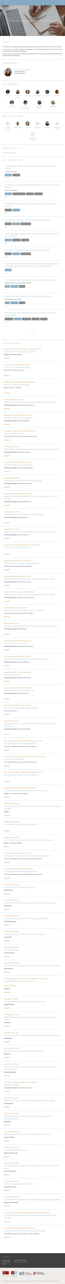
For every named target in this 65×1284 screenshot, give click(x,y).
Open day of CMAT (11, 1085)
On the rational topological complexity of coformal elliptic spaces (29, 903)
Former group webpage (9, 152)
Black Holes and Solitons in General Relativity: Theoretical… (27, 1134)
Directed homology (12, 950)
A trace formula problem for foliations (19, 1184)
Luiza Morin (27, 127)
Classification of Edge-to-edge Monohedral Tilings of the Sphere (29, 594)
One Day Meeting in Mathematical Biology (21, 708)
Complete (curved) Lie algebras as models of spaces (24, 514)
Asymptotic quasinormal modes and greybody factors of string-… (30, 1100)
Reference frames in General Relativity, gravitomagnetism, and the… (31, 532)
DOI (6, 178)
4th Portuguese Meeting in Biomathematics (21, 563)
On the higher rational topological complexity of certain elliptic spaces (31, 449)
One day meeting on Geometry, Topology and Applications (27, 855)
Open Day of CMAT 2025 (14, 433)
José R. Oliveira (11, 106)
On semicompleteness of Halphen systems (21, 824)
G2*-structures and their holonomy (18, 465)
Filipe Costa (47, 95)
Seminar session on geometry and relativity (21, 775)
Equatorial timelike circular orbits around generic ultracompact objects (32, 1035)
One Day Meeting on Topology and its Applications (24, 610)
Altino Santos (8, 95)
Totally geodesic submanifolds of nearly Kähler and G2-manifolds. (30, 402)
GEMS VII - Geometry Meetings (16, 384)
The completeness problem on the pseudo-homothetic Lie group (30, 280)
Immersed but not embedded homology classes (23, 480)
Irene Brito (57, 95)
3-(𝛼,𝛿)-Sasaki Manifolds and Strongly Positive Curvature (26, 659)
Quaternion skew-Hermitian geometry (19, 887)
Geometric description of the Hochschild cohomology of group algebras (32, 1199)
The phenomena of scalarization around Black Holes (24, 1001)
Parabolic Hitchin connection (15, 643)
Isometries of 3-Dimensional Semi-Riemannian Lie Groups (28, 296)
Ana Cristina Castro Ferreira (21, 70)
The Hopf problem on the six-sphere (18, 418)
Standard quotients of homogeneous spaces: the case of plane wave (30, 626)
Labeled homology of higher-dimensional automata (24, 934)
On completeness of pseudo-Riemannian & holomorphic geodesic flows (32, 965)
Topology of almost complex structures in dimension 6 (25, 790)
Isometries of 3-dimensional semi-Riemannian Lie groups (27, 220)
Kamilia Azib (37, 127)
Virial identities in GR (12, 675)
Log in (56, 2)
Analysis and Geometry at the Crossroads (20, 351)
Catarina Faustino (18, 127)
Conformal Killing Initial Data (15, 1150)
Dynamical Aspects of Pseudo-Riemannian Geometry (25, 1230)
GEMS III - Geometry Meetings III (17, 547)
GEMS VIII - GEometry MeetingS (17, 367)
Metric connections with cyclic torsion (19, 690)
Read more (7, 358)
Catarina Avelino (37, 95)
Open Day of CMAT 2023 (14, 759)
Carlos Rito (27, 95)
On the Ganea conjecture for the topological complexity (26, 918)
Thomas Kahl (53, 106)
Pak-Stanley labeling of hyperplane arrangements (23, 1051)
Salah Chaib (47, 127)
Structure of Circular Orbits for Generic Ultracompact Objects (29, 840)
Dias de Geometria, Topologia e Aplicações (20, 743)
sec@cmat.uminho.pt (22, 1262)
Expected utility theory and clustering (19, 981)
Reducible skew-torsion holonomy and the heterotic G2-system (29, 579)
